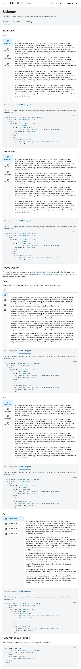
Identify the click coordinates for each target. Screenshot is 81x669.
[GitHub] (77, 3)
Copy (75, 116)
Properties (16, 22)
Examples (6, 22)
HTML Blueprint (25, 105)
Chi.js (12, 113)
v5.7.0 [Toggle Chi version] (58, 3)
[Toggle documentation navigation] (4, 3)
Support (68, 3)
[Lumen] (16, 3)
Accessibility (27, 22)
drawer (33, 274)
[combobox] (39, 3)
